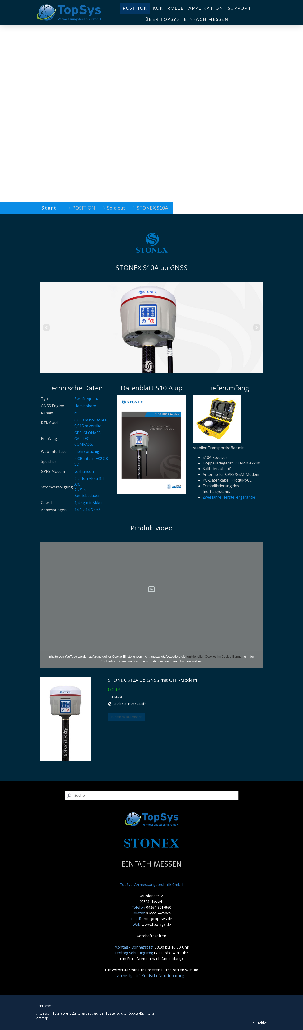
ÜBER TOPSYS (162, 19)
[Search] (152, 795)
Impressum (44, 1014)
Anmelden (260, 1023)
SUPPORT (239, 8)
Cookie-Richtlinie (142, 1014)
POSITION (135, 8)
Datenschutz (117, 1014)
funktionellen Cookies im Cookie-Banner (214, 656)
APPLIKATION (205, 8)
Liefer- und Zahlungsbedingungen (80, 1014)
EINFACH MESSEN (206, 19)
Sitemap (42, 1018)
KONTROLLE (168, 8)
